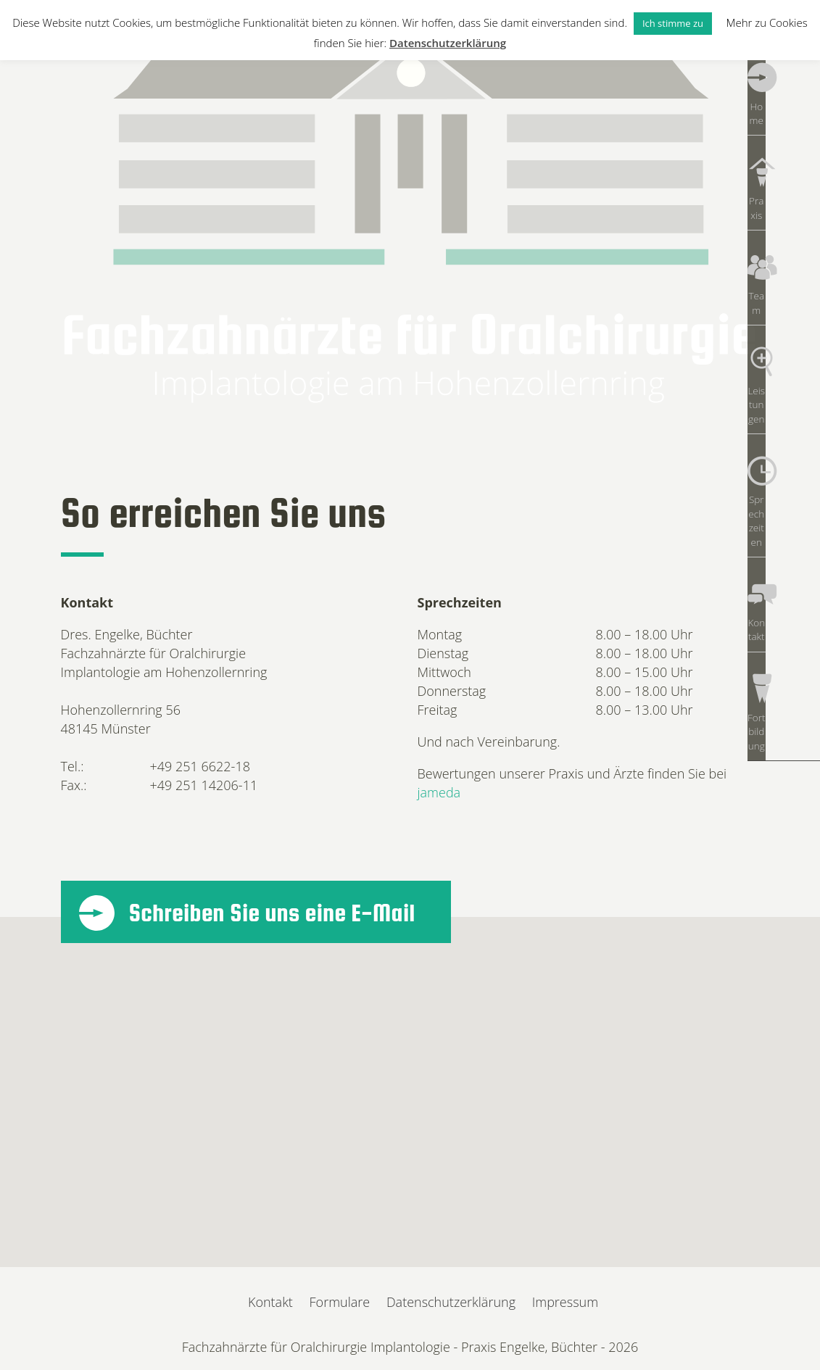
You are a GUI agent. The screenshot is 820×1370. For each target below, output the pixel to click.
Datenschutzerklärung (450, 1302)
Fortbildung (783, 533)
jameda (439, 792)
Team (783, 243)
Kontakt (783, 461)
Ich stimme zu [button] (672, 23)
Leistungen (784, 316)
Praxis (783, 171)
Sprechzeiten (783, 388)
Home (783, 98)
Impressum (565, 1302)
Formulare (340, 1302)
